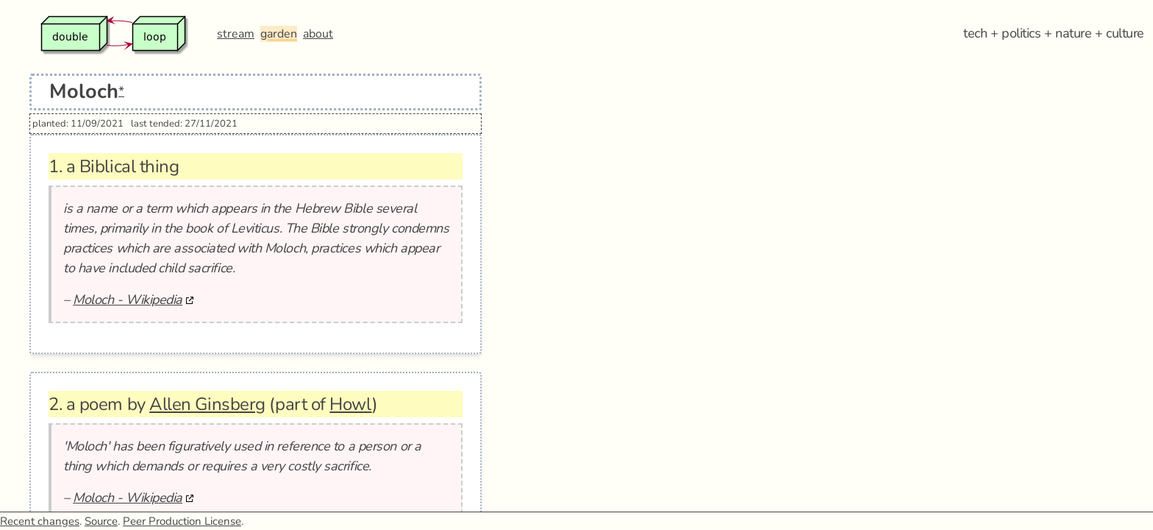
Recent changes (39, 521)
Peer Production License (182, 521)
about (318, 34)
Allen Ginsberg (207, 404)
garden (278, 34)
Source (101, 521)
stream (235, 34)
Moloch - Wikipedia (127, 299)
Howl (350, 404)
